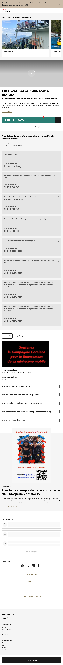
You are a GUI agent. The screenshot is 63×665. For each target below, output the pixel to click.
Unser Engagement (7, 629)
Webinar (4, 643)
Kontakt (4, 650)
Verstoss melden (31, 589)
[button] (59, 10)
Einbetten (31, 581)
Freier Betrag (12, 166)
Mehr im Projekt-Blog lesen (11, 507)
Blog (3, 632)
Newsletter (5, 634)
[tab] (5, 145)
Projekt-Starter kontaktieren (31, 596)
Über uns (4, 627)
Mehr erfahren (25, 5)
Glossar (4, 647)
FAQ (3, 645)
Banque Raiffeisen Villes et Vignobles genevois (40, 98)
